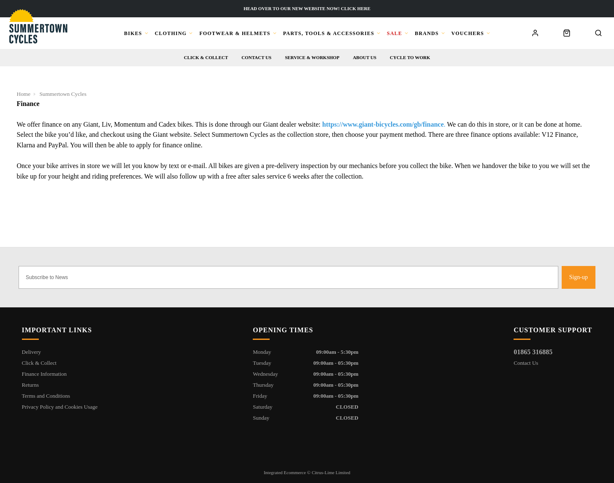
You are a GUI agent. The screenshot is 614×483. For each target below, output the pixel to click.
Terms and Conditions (46, 396)
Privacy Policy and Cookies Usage (60, 407)
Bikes (133, 33)
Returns (30, 385)
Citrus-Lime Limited (331, 472)
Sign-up (578, 277)
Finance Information (44, 374)
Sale (394, 33)
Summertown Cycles (62, 94)
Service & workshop (312, 57)
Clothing (171, 33)
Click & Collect (206, 57)
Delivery (31, 352)
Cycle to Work (410, 57)
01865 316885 (533, 351)
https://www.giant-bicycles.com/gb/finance (383, 124)
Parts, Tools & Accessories (328, 33)
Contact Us (526, 363)
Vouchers (468, 33)
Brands (427, 33)
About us (364, 57)
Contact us (256, 57)
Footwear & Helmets (234, 33)
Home (24, 94)
